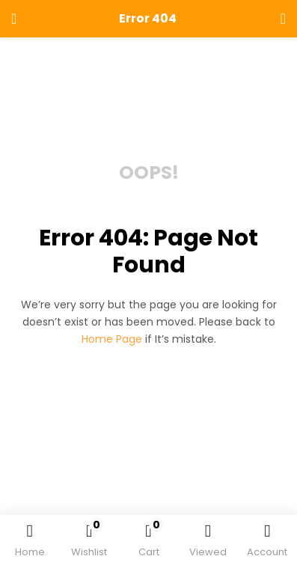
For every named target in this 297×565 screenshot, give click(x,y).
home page (112, 339)
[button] (148, 542)
